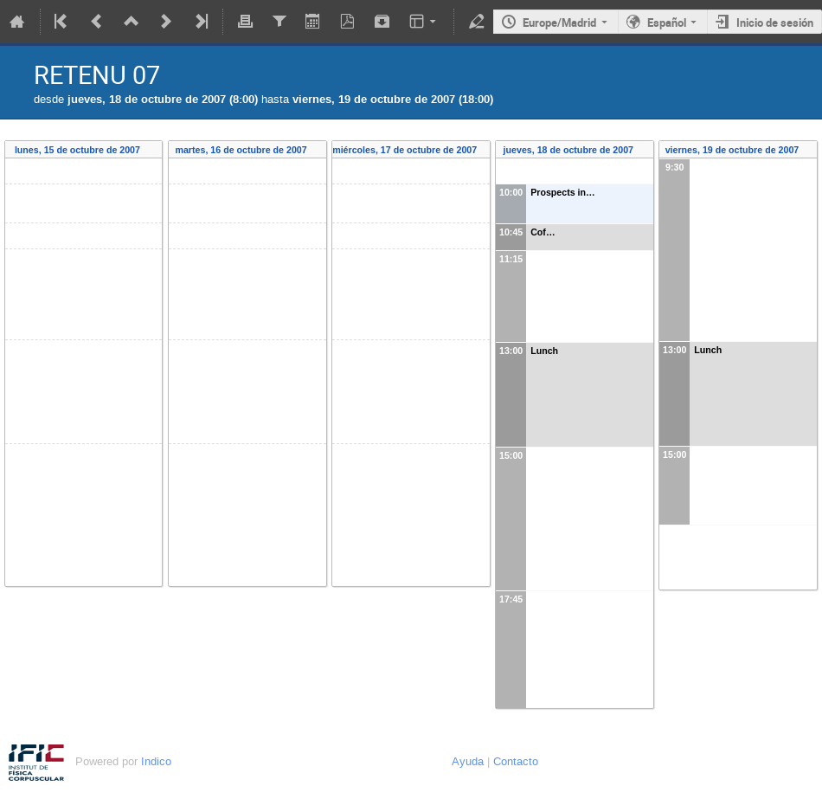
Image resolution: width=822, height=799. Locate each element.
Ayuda (468, 761)
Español (666, 22)
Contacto (515, 761)
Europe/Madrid (559, 22)
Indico (156, 761)
